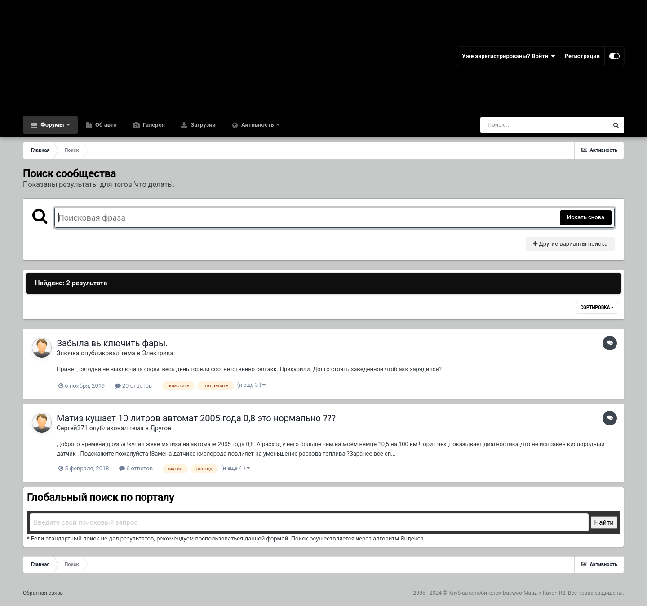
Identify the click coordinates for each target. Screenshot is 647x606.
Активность (257, 124)
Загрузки (202, 124)
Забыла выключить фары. (112, 343)
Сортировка (597, 307)
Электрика (157, 353)
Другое (160, 428)
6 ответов (136, 468)
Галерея (153, 124)
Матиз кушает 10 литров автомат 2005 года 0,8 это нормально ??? (196, 418)
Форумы (52, 124)
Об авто (105, 124)
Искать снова (585, 217)
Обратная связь (43, 593)
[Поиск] (527, 125)
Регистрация (582, 56)
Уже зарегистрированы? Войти (508, 56)
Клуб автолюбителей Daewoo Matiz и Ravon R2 (506, 593)
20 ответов (133, 385)
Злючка (68, 353)
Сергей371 (72, 428)
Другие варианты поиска (570, 243)
